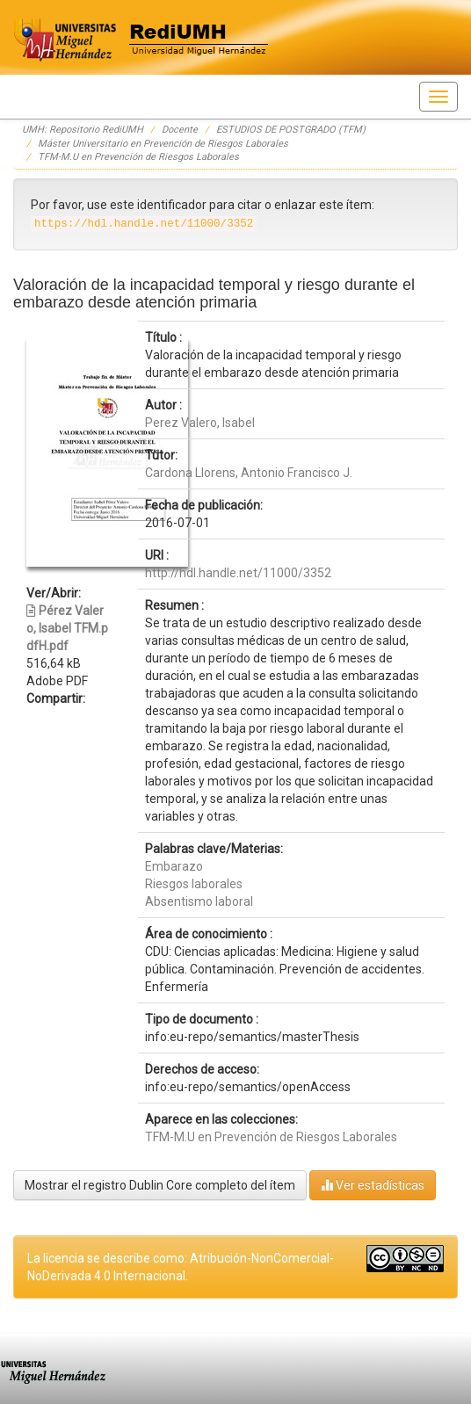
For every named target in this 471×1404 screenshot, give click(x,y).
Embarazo (174, 866)
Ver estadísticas (372, 1184)
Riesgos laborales (194, 884)
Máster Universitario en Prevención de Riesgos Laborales (163, 143)
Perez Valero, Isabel (200, 423)
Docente (180, 129)
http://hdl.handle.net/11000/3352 (238, 573)
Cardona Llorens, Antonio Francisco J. (248, 473)
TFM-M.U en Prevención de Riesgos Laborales (138, 157)
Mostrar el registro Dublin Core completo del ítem (160, 1185)
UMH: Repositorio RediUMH (82, 129)
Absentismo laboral (199, 901)
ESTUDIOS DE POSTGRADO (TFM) (291, 129)
